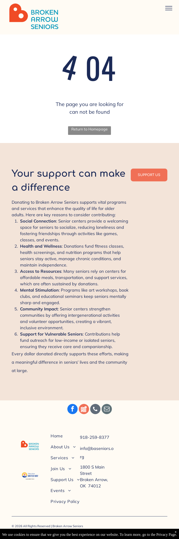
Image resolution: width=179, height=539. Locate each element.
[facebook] (72, 409)
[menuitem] (69, 435)
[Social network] (84, 409)
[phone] (95, 409)
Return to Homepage (89, 129)
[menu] (169, 8)
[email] (107, 409)
